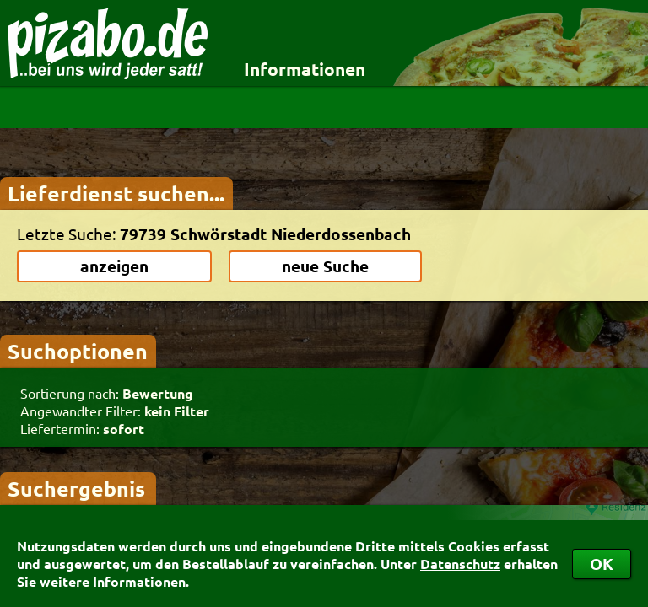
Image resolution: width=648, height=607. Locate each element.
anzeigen (114, 266)
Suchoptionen (78, 350)
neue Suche (325, 266)
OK (601, 563)
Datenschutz (460, 563)
